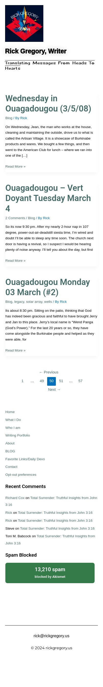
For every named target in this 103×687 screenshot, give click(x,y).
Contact (11, 467)
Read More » (15, 166)
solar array (34, 302)
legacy (19, 302)
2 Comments (15, 218)
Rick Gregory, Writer (36, 51)
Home (10, 412)
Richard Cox (14, 498)
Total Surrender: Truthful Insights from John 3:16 (55, 513)
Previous (48, 372)
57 (80, 381)
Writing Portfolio (17, 435)
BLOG (10, 451)
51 (61, 381)
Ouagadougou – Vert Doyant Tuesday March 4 (48, 198)
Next (54, 390)
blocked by (50, 572)
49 (42, 381)
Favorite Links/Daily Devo (25, 459)
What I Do (13, 420)
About (10, 443)
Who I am (12, 428)
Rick (8, 513)
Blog (8, 118)
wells (48, 302)
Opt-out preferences (20, 475)
